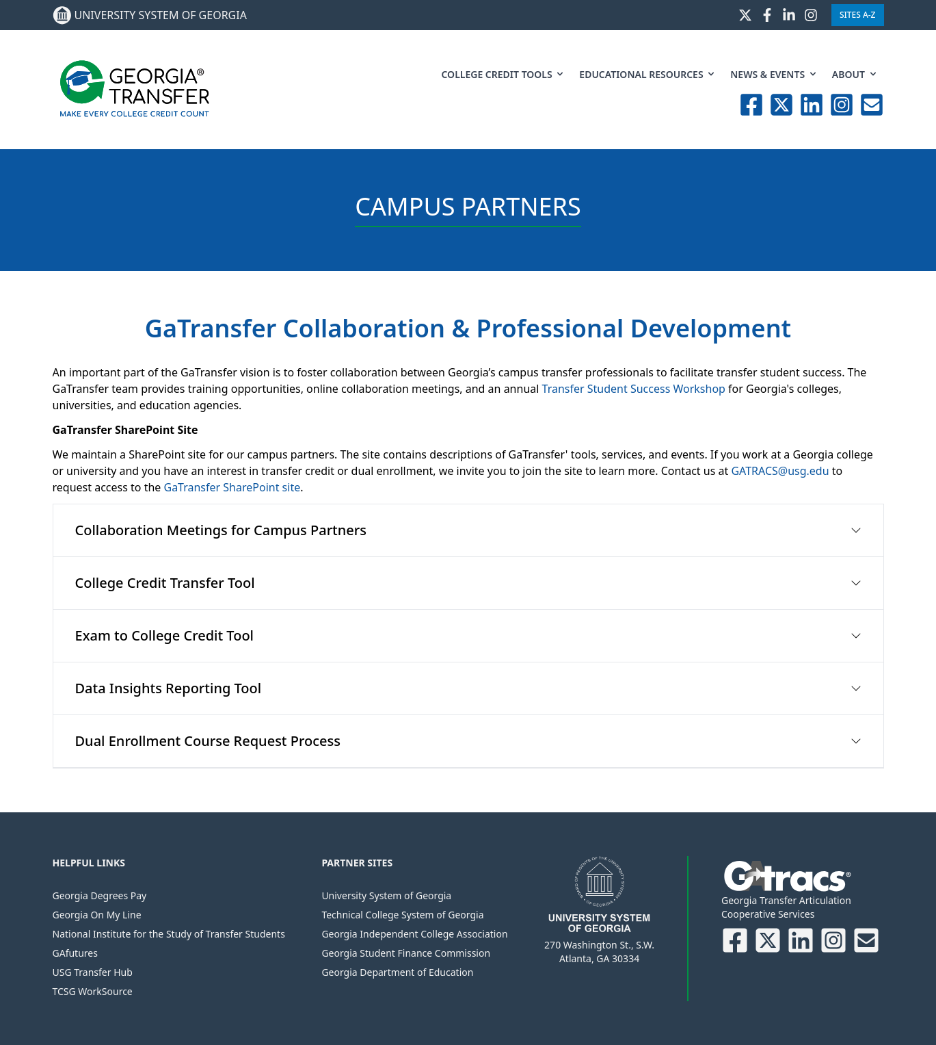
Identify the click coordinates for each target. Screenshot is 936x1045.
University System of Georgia (386, 895)
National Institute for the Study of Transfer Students (169, 933)
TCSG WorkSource (93, 991)
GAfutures (75, 952)
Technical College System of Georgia (402, 914)
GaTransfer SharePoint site (231, 487)
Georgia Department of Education (397, 972)
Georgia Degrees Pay (100, 895)
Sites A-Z (858, 15)
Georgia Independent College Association (414, 933)
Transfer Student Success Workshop (633, 388)
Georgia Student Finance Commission (405, 952)
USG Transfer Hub (93, 972)
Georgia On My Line (97, 914)
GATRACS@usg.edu (780, 470)
